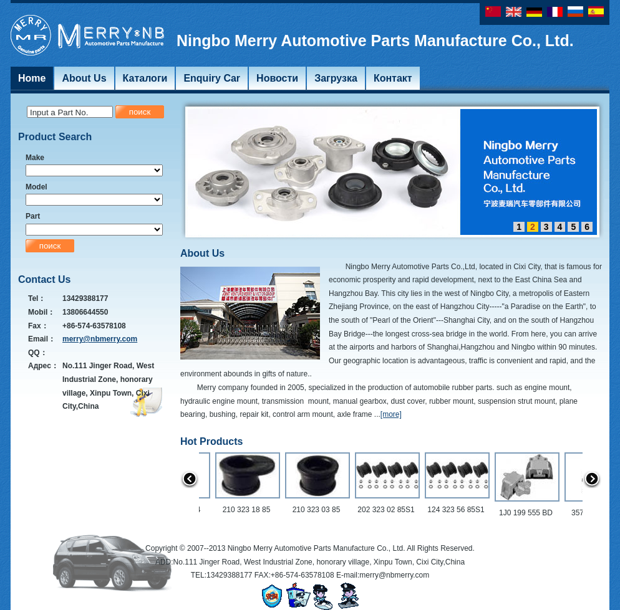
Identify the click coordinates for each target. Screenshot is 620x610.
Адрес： (43, 365)
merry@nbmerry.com (99, 339)
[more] (391, 414)
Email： (42, 339)
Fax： (38, 326)
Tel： (37, 298)
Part (33, 216)
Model (36, 187)
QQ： (37, 352)
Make (35, 157)
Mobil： (41, 312)
